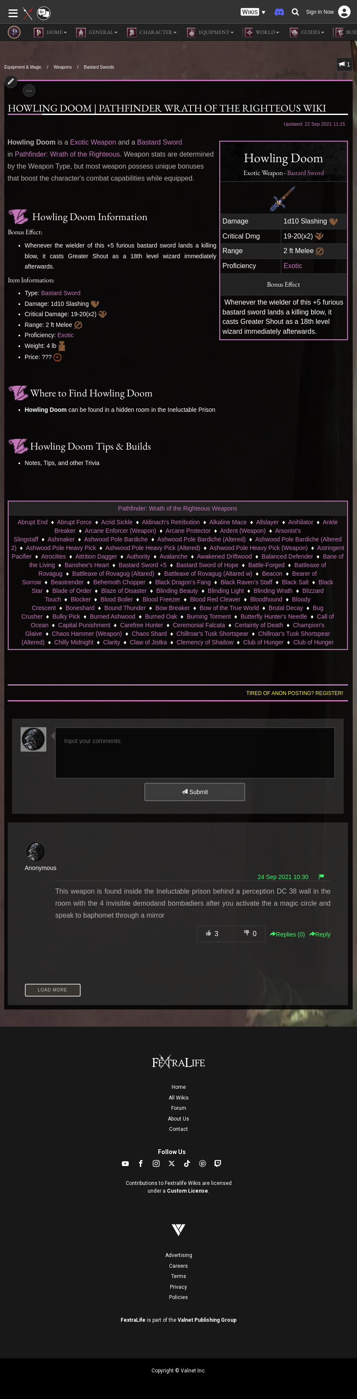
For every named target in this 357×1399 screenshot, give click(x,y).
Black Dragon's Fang (183, 582)
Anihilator (300, 522)
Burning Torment (209, 616)
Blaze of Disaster (124, 590)
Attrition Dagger (96, 556)
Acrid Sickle (117, 522)
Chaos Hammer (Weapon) (87, 633)
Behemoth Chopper (119, 582)
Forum (178, 1108)
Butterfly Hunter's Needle (274, 616)
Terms (178, 1276)
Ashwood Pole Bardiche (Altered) (201, 539)
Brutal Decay (286, 607)
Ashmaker (61, 539)
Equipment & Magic (23, 67)
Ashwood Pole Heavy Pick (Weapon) (259, 547)
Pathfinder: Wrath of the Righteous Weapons (177, 508)
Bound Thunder (124, 607)
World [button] (260, 32)
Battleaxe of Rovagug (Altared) (113, 573)
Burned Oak (161, 616)
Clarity (111, 642)
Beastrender (67, 582)
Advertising (178, 1255)
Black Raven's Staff (246, 582)
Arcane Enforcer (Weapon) (120, 530)
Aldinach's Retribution (171, 522)
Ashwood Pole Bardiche (116, 539)
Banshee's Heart (87, 565)
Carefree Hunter (141, 625)
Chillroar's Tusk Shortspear (212, 633)
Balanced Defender (287, 556)
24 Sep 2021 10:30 (282, 876)
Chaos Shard (149, 633)
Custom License (187, 1191)
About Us (178, 1119)
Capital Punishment (84, 625)
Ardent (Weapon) (243, 530)
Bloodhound (266, 599)
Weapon (103, 142)
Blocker (81, 599)
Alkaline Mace (228, 522)
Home (179, 1087)
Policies (178, 1297)
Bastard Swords (99, 67)
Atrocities (53, 556)
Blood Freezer (161, 599)
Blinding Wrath (273, 590)
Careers (178, 1266)
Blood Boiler (116, 599)
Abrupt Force (74, 522)
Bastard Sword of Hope (207, 565)
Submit (195, 792)
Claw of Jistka (148, 642)
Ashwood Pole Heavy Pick (61, 547)
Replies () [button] (287, 934)
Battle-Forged (266, 565)
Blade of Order (71, 590)
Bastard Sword (305, 172)
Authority (138, 556)
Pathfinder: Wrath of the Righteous (67, 154)
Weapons (63, 67)
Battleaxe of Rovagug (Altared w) (208, 573)
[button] (253, 12)
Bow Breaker (172, 607)
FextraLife (133, 1320)
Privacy (178, 1287)
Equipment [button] (209, 32)
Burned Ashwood (113, 616)
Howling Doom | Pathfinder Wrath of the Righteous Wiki (167, 108)
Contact (178, 1129)
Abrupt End (33, 522)
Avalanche (174, 556)
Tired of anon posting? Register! (294, 693)
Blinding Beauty (177, 590)
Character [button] (151, 32)
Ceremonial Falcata (199, 625)
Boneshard (80, 607)
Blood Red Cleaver (215, 599)
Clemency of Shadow (205, 642)
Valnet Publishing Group (207, 1320)
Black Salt (295, 582)
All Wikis (179, 1098)
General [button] (97, 32)
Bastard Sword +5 (143, 565)
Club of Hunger (263, 642)
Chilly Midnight (74, 642)
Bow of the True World (229, 607)
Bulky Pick (66, 616)
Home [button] (50, 32)
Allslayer (267, 522)
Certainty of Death (259, 625)
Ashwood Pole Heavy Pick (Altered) (153, 547)
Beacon (272, 573)
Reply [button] (320, 934)
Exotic (293, 265)
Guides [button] (306, 32)
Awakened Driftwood (224, 556)
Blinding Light (226, 590)
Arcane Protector (188, 530)
